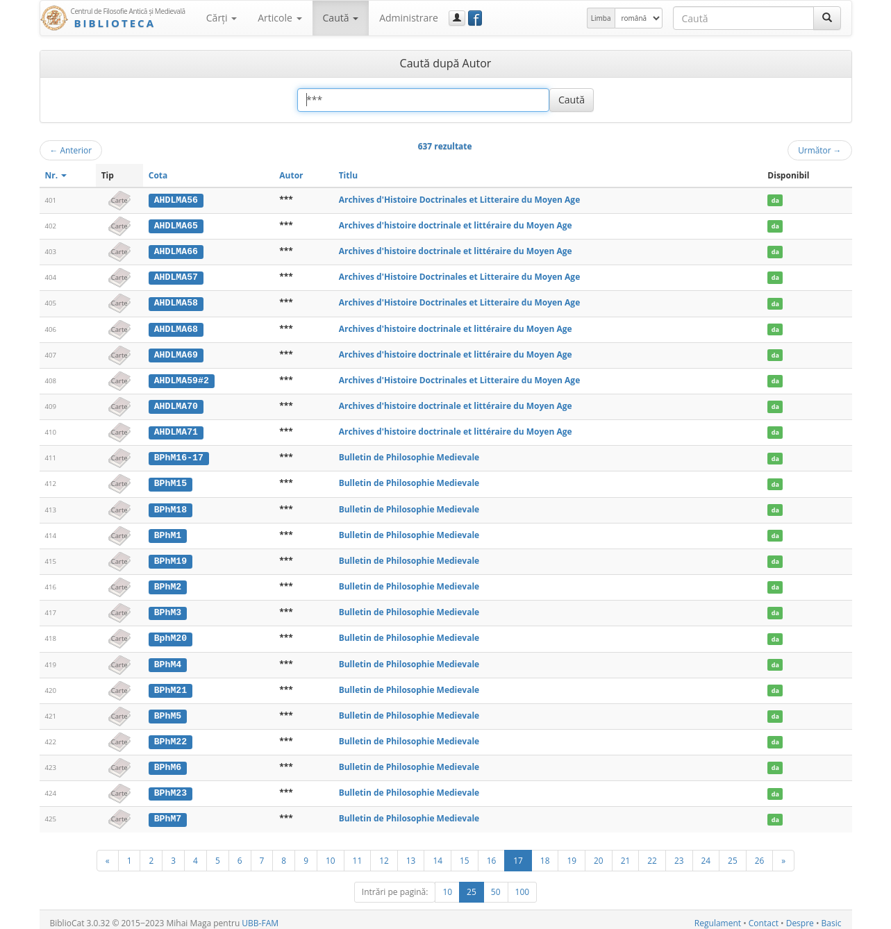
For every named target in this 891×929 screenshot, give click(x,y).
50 (496, 885)
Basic (832, 916)
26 (760, 853)
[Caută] (827, 18)
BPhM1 (168, 532)
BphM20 (170, 634)
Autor (291, 175)
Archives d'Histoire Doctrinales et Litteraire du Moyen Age (460, 200)
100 (522, 885)
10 (330, 853)
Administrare (408, 17)
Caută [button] (341, 17)
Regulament (717, 916)
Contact (763, 916)
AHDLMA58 (176, 302)
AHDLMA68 (176, 327)
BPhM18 (170, 506)
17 (518, 853)
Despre (800, 916)
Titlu (348, 175)
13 (411, 853)
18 (545, 853)
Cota (158, 175)
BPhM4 (168, 659)
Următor (819, 150)
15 (464, 853)
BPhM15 (170, 480)
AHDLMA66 (176, 250)
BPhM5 (168, 710)
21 (626, 853)
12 (384, 853)
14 (437, 853)
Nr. (56, 175)
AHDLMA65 (176, 225)
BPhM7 (168, 812)
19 (571, 853)
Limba (601, 18)
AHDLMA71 (176, 430)
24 (706, 853)
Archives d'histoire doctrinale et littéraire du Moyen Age (455, 225)
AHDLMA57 (176, 276)
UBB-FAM (260, 916)
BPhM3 (168, 608)
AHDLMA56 (176, 200)
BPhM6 (168, 761)
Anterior (71, 150)
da (775, 200)
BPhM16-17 (178, 455)
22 (652, 853)
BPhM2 (168, 582)
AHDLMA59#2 (181, 378)
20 (598, 853)
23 (679, 853)
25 (733, 853)
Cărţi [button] (221, 17)
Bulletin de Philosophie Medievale (409, 455)
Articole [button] (279, 17)
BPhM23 (170, 787)
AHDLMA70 (176, 404)
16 (492, 853)
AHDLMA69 (176, 352)
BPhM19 (170, 557)
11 (358, 853)
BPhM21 (170, 685)
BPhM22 (170, 736)
